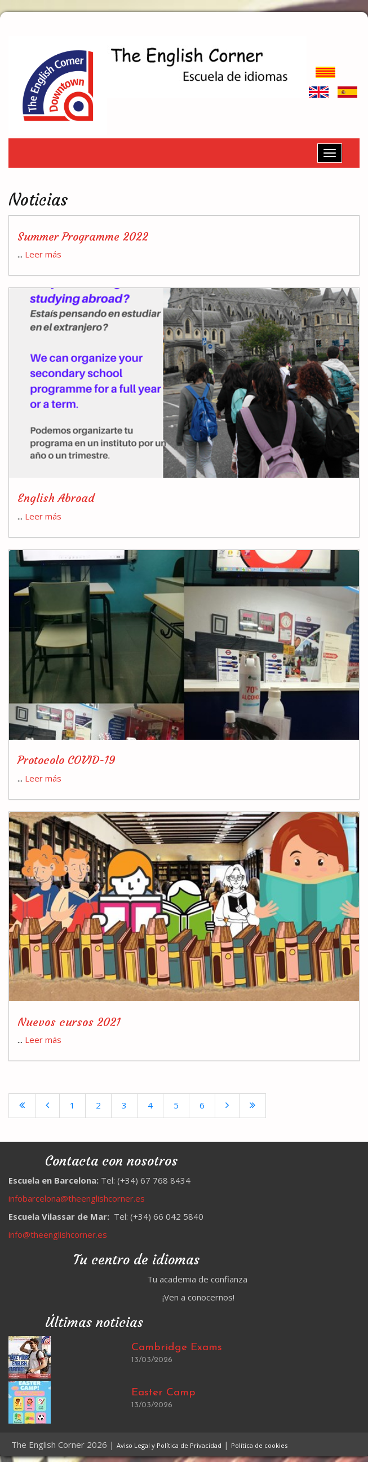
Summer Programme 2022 (82, 236)
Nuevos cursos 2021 (69, 1022)
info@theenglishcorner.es (57, 1234)
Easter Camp (163, 1392)
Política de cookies (259, 1445)
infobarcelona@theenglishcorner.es (76, 1198)
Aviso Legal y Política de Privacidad (169, 1445)
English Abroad (55, 498)
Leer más (43, 254)
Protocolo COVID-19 (66, 760)
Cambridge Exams (176, 1347)
